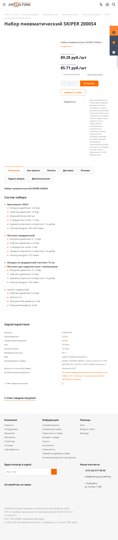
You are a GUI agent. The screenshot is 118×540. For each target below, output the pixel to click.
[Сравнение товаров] (114, 51)
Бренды (84, 433)
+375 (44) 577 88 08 (95, 470)
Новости (8, 425)
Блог (82, 425)
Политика (9, 441)
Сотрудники (11, 429)
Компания (10, 420)
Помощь (85, 420)
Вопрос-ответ (87, 429)
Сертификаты (11, 449)
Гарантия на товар (52, 433)
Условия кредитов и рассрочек (59, 457)
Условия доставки (52, 429)
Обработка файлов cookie (56, 453)
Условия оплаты (50, 425)
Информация (50, 420)
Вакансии (9, 433)
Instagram (22, 491)
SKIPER (65, 336)
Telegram (29, 491)
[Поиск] (113, 5)
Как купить (48, 445)
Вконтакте (7, 491)
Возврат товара (50, 437)
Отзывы (8, 445)
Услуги (45, 441)
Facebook (14, 491)
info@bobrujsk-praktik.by (98, 476)
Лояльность (48, 449)
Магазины (9, 437)
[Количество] (69, 83)
